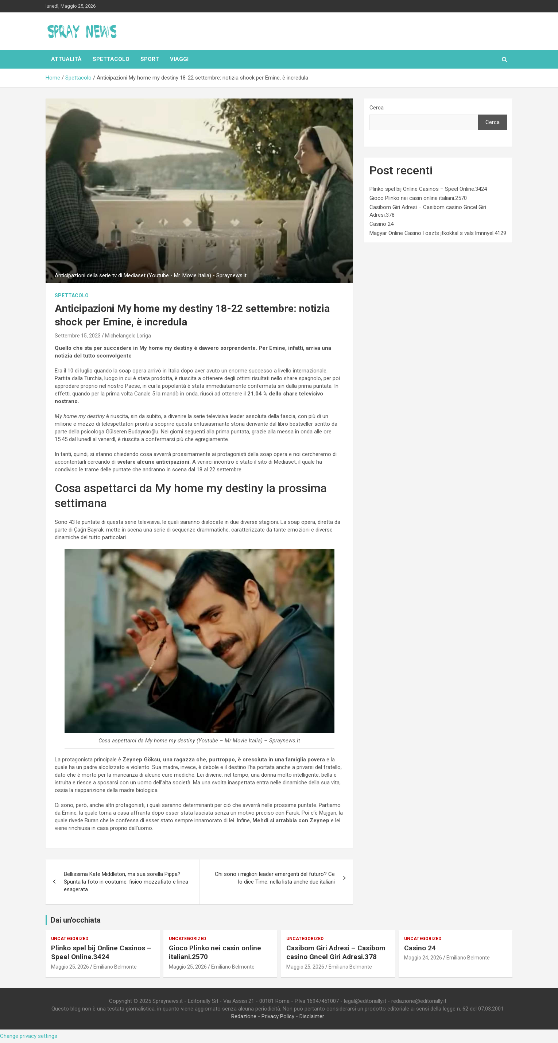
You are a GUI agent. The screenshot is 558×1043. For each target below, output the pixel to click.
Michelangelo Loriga (128, 336)
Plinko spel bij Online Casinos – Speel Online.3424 (428, 189)
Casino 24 (381, 224)
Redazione (243, 1016)
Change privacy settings (28, 1036)
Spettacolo (111, 59)
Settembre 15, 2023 (78, 336)
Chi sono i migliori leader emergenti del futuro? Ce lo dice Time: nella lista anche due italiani (275, 878)
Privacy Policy (277, 1016)
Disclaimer (311, 1016)
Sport (149, 59)
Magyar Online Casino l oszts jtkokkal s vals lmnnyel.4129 (437, 233)
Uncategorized (69, 938)
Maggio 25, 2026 (70, 967)
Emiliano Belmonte (115, 967)
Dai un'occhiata (76, 920)
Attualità (66, 59)
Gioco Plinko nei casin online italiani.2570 (418, 198)
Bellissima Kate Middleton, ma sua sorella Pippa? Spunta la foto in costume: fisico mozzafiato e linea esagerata (126, 882)
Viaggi (179, 59)
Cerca (376, 107)
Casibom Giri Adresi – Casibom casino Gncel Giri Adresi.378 (335, 952)
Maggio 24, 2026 (423, 958)
